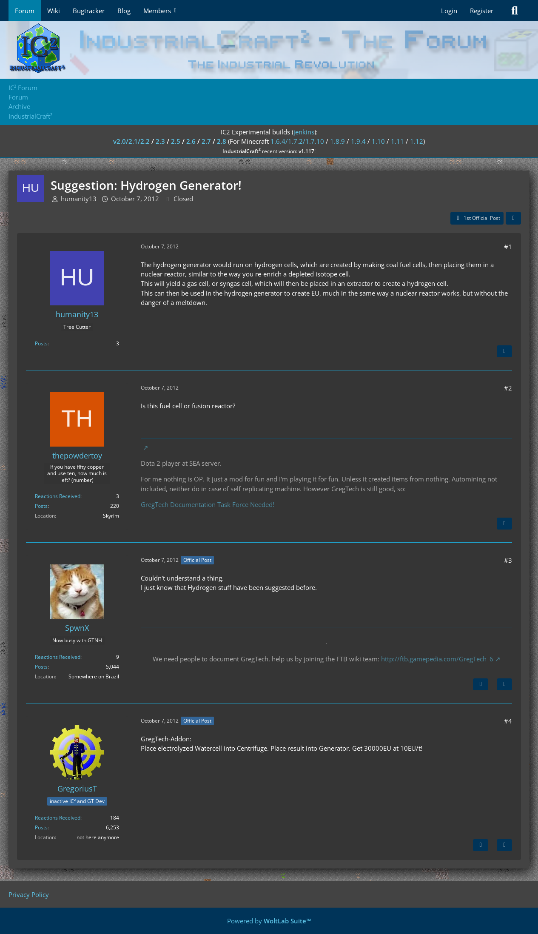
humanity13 (79, 198)
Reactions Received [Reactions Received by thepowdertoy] (57, 496)
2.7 (206, 141)
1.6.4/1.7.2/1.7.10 (297, 141)
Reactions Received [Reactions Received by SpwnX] (57, 657)
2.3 (160, 141)
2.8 (221, 141)
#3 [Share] (508, 560)
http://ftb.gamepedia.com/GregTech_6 (437, 659)
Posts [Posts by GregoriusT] (41, 827)
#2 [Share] (508, 388)
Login (449, 10)
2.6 (191, 141)
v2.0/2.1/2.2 (131, 141)
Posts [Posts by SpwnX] (41, 666)
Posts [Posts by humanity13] (41, 343)
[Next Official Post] (480, 684)
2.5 (175, 141)
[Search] (514, 10)
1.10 (378, 141)
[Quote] (504, 351)
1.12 (416, 141)
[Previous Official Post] (480, 845)
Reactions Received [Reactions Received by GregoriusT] (57, 817)
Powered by (269, 921)
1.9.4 (358, 141)
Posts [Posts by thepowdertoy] (41, 506)
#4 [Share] (508, 721)
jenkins (303, 132)
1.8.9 (337, 141)
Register (481, 10)
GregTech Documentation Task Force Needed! (207, 504)
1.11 (397, 141)
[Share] (513, 218)
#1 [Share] (508, 246)
